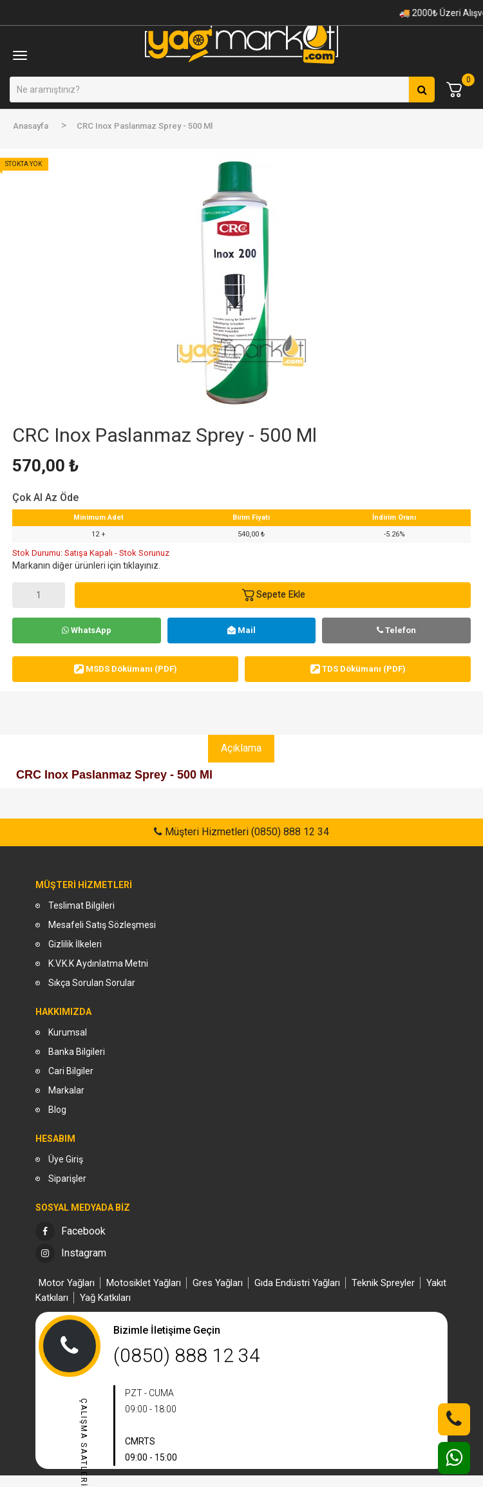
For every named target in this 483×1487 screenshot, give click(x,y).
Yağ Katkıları (105, 1297)
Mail (241, 630)
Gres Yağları (218, 1283)
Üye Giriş (65, 1159)
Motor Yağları (67, 1283)
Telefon (396, 630)
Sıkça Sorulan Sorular (91, 983)
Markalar (66, 1090)
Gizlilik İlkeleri (75, 944)
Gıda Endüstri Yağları (297, 1283)
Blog (57, 1109)
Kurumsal (67, 1032)
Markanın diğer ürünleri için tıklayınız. (86, 565)
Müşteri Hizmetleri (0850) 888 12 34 (245, 832)
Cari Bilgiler (70, 1071)
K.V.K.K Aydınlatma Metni (98, 963)
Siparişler (67, 1178)
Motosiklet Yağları (143, 1283)
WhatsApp (86, 630)
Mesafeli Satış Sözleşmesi (102, 925)
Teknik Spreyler (383, 1283)
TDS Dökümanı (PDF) (358, 669)
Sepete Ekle (273, 595)
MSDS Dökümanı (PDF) (125, 669)
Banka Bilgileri (76, 1052)
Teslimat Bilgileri (81, 905)
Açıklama (241, 748)
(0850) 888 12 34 (186, 1355)
